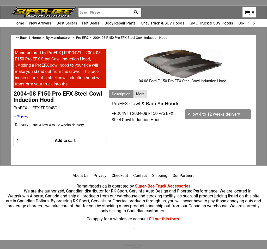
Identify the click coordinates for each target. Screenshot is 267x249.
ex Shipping (21, 116)
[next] (253, 23)
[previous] (248, 23)
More (140, 94)
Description (121, 94)
